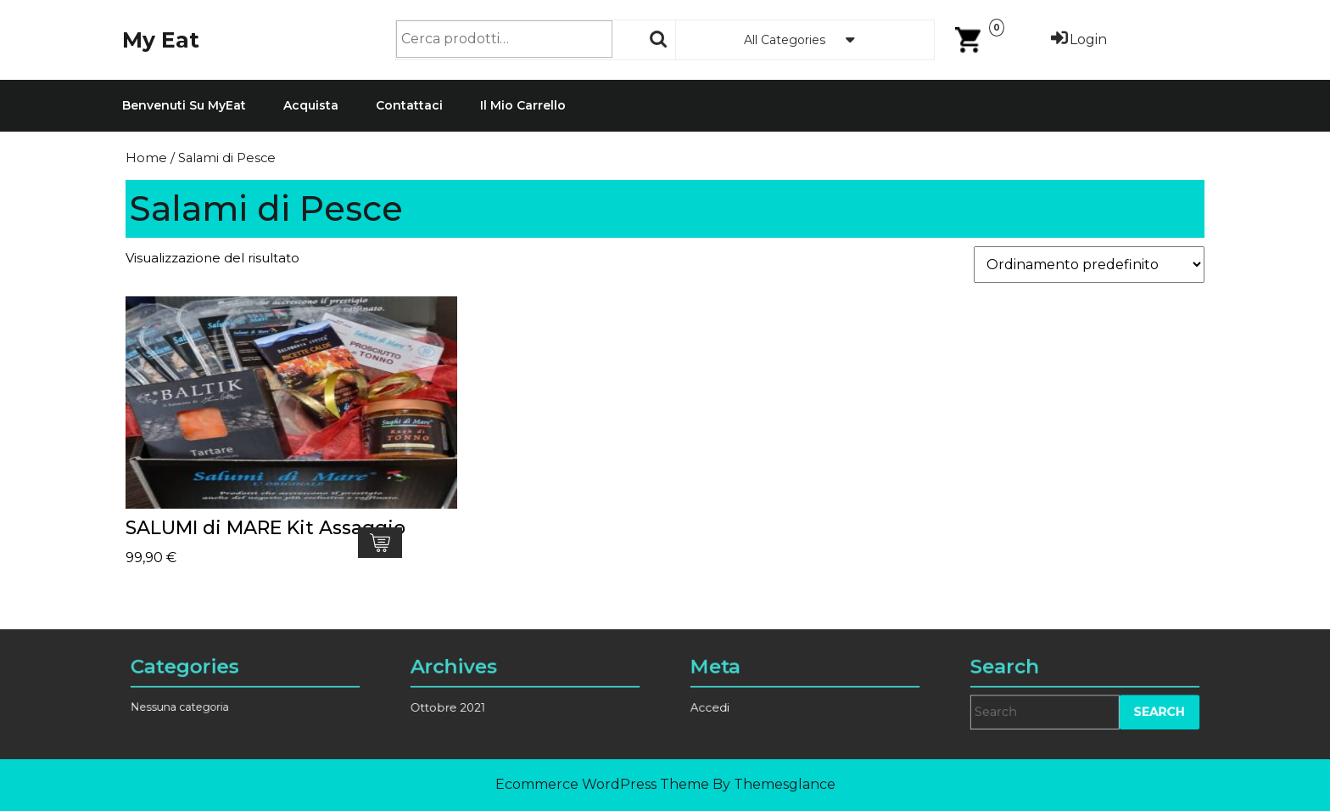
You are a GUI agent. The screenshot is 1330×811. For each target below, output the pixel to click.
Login (1077, 39)
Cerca (659, 39)
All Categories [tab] (805, 40)
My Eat (160, 40)
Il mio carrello (523, 105)
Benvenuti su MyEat (184, 105)
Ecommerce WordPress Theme (602, 784)
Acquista (310, 105)
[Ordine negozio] (1089, 264)
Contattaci (409, 105)
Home (146, 158)
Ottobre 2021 (463, 701)
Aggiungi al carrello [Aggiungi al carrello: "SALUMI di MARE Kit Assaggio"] (380, 542)
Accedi (729, 701)
